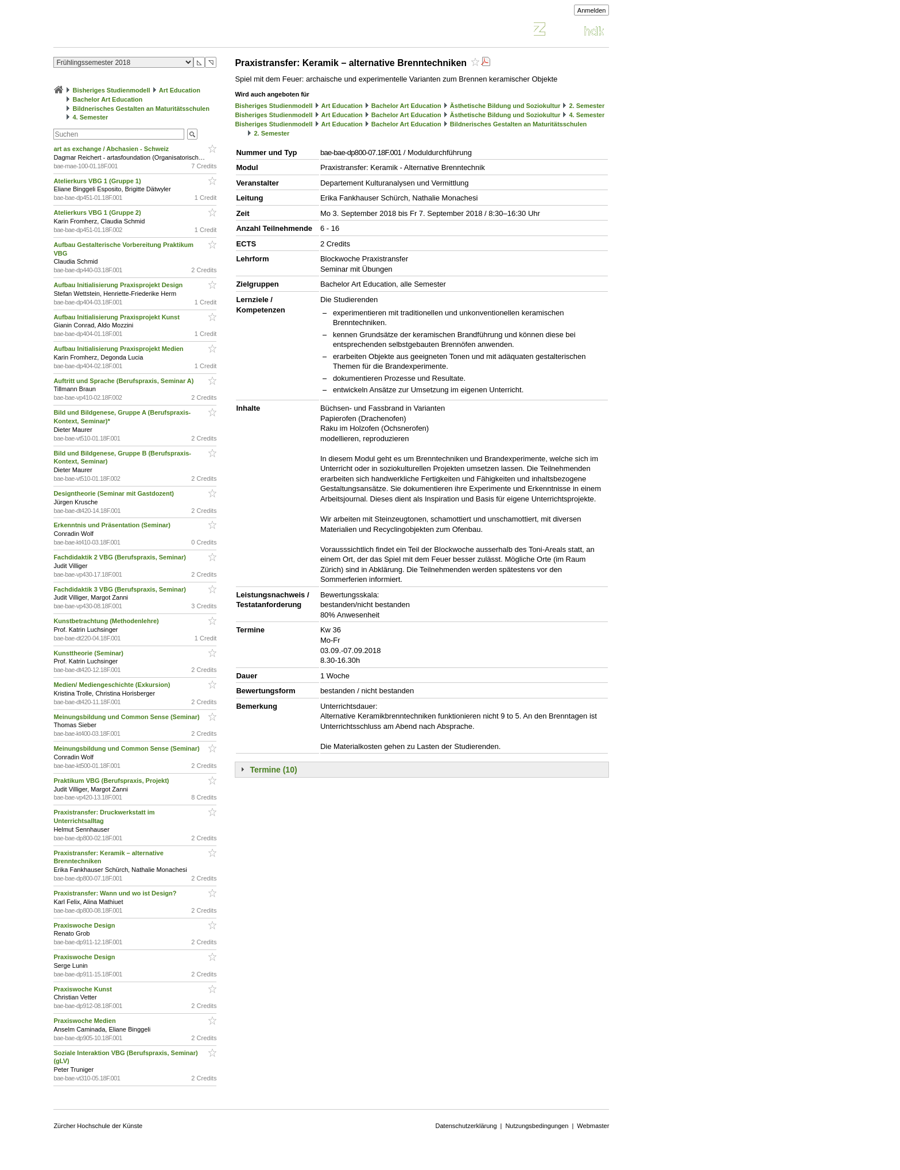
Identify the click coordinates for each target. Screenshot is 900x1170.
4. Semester (90, 117)
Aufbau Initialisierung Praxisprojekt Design (118, 284)
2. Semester (586, 105)
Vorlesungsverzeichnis (137, 30)
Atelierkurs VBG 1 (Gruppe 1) (97, 180)
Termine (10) (273, 769)
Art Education (179, 90)
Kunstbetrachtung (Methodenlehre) (106, 620)
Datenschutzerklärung (466, 1125)
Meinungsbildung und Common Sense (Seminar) (127, 716)
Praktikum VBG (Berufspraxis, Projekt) (111, 780)
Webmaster (593, 1125)
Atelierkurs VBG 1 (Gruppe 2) (97, 212)
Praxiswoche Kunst (83, 989)
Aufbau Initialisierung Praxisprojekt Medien (119, 348)
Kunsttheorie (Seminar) (89, 653)
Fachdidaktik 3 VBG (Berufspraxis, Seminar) (120, 589)
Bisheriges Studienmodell (111, 90)
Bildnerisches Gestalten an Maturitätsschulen (140, 108)
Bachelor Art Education (107, 99)
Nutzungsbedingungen (536, 1125)
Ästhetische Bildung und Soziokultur (505, 105)
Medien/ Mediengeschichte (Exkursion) (112, 684)
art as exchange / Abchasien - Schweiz (111, 148)
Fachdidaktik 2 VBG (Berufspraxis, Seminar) (120, 557)
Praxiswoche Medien (85, 1020)
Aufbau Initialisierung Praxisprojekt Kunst (117, 317)
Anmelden (591, 10)
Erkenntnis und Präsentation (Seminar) (112, 525)
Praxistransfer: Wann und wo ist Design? (115, 893)
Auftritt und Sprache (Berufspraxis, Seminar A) (124, 380)
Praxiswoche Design (85, 925)
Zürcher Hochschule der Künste (97, 1125)
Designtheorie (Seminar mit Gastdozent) (114, 493)
